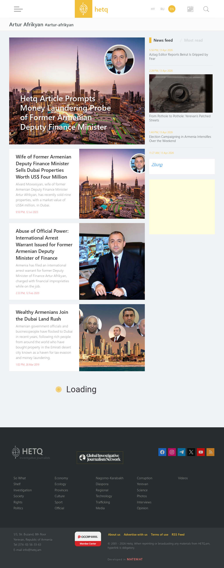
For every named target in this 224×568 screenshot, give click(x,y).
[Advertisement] (182, 206)
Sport (59, 502)
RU (162, 9)
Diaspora (102, 484)
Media (100, 508)
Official (59, 508)
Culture (60, 496)
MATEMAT (135, 559)
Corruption (144, 478)
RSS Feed (178, 534)
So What (20, 478)
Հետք (156, 164)
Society (19, 496)
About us (114, 534)
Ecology (60, 484)
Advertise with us (135, 534)
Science (142, 490)
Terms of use (159, 534)
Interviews (144, 502)
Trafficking (103, 502)
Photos (142, 496)
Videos (183, 478)
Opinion (142, 508)
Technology (104, 496)
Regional (102, 490)
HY (153, 9)
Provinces (61, 490)
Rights (18, 502)
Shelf (17, 484)
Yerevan (142, 484)
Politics (18, 508)
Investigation (23, 490)
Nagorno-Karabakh (109, 478)
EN (172, 9)
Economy (61, 478)
